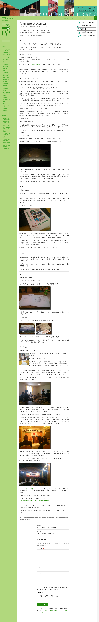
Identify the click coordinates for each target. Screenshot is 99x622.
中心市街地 (5, 66)
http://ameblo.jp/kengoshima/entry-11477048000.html (34, 500)
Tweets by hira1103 (82, 49)
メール (40, 573)
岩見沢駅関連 (6, 77)
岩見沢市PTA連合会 (46, 517)
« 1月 (3, 35)
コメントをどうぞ (44, 26)
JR (21, 517)
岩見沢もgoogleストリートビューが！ (53, 526)
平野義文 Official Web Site (10, 18)
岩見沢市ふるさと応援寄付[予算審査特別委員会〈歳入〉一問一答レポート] (6, 121)
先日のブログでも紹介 (32, 488)
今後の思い (5, 68)
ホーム (54, 18)
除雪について (6, 105)
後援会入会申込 (90, 18)
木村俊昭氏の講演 (37, 64)
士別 (34, 517)
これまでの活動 (6, 49)
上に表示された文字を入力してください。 (49, 596)
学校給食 (39, 517)
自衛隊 (66, 517)
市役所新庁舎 (6, 79)
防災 (4, 103)
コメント (40, 548)
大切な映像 (5, 72)
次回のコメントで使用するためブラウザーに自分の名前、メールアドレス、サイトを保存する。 (52, 588)
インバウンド (6, 57)
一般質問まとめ (6, 64)
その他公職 (5, 50)
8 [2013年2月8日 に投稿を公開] (7, 28)
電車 (29, 519)
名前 (39, 568)
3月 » (6, 35)
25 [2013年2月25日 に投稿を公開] (2, 34)
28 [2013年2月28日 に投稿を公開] (6, 34)
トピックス (5, 62)
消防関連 (5, 94)
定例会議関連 (6, 75)
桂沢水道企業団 (6, 92)
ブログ (76, 18)
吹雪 (30, 517)
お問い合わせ (82, 18)
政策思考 (5, 85)
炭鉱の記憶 (60, 517)
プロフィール (59, 18)
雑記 (20, 22)
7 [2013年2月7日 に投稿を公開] (6, 28)
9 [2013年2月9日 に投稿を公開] (8, 28)
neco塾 (25, 517)
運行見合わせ (23, 519)
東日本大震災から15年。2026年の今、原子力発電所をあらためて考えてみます (6, 145)
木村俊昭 (54, 517)
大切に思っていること (68, 18)
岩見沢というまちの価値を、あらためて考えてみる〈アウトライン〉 (6, 134)
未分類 (4, 90)
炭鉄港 (4, 95)
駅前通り (5, 108)
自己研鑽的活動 (6, 99)
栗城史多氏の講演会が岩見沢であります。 (53, 532)
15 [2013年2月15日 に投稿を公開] (7, 30)
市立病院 (5, 81)
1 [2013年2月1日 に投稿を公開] (7, 26)
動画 (4, 70)
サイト (39, 579)
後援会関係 (5, 83)
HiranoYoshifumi (33, 26)
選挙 (4, 101)
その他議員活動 (6, 52)
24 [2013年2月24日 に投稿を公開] (9, 32)
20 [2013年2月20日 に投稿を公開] (5, 32)
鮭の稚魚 (5, 110)
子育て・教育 (6, 74)
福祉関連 (5, 97)
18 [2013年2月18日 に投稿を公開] (2, 32)
